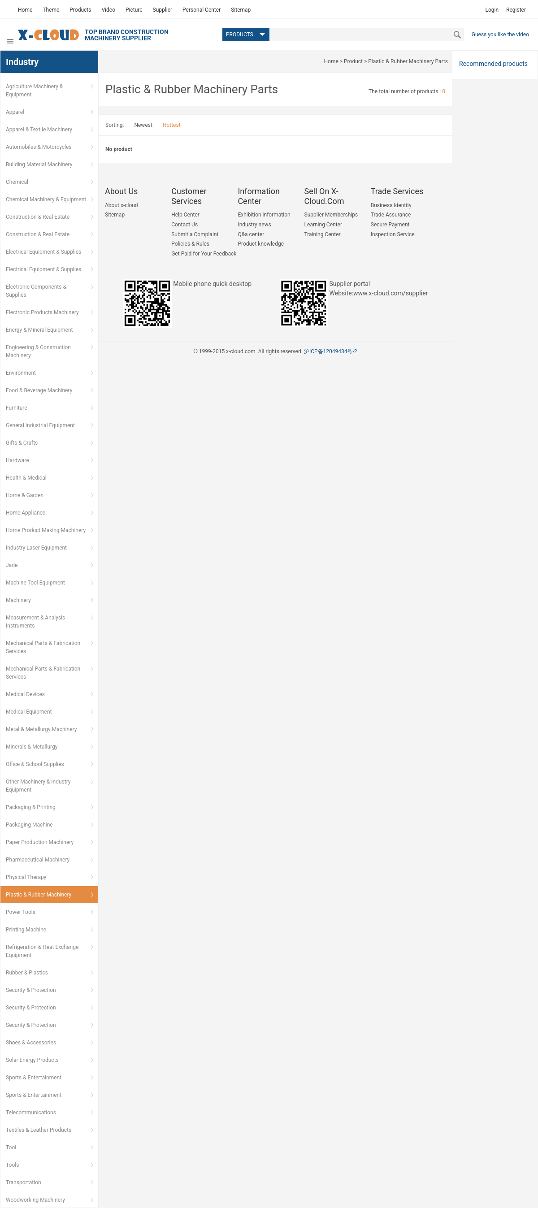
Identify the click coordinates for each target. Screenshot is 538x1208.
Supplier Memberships (331, 215)
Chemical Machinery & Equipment (46, 199)
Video (108, 10)
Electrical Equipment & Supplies (43, 252)
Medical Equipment (29, 712)
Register (516, 10)
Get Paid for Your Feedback (203, 254)
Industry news (254, 224)
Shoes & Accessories (31, 1042)
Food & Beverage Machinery (39, 390)
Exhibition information (264, 215)
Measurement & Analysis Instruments (35, 622)
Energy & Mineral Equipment (39, 330)
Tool (11, 1147)
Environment (21, 373)
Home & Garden (24, 495)
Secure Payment (390, 224)
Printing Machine (26, 930)
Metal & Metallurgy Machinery (41, 729)
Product (353, 61)
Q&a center (251, 234)
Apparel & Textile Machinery (39, 129)
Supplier (162, 10)
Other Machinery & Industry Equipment (38, 786)
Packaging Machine (29, 825)
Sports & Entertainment (33, 1077)
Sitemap (241, 10)
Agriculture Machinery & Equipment (34, 90)
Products (80, 10)
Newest (143, 125)
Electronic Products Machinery (42, 312)
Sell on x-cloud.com (324, 196)
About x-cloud (121, 205)
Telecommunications (31, 1112)
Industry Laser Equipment (36, 548)
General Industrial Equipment (40, 425)
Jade (11, 565)
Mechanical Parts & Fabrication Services (43, 647)
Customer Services (188, 196)
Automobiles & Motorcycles (39, 147)
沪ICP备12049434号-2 (330, 351)
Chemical (17, 182)
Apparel (15, 112)
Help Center (185, 215)
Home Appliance (25, 513)
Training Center (322, 234)
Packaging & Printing (31, 807)
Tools (12, 1165)
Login (492, 10)
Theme (51, 10)
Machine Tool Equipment (35, 583)
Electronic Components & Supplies (36, 291)
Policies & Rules (190, 244)
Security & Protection (31, 990)
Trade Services (397, 191)
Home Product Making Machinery (46, 530)
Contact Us (184, 224)
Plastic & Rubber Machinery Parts (408, 61)
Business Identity (391, 205)
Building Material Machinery (39, 164)
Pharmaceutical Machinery (37, 860)
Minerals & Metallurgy (31, 747)
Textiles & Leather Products (38, 1130)
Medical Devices (25, 694)
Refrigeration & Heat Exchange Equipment (42, 951)
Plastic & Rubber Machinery (38, 895)
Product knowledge (261, 244)
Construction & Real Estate (37, 217)
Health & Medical (26, 478)
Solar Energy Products (32, 1060)
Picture (134, 10)
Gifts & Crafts (22, 443)
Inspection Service (393, 234)
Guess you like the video (500, 34)
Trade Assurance (391, 215)
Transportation (23, 1182)
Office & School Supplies (35, 764)
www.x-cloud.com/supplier (390, 293)
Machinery (18, 600)
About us (121, 191)
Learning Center (323, 224)
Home (25, 10)
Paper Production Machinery (40, 842)
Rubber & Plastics (27, 973)
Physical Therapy (26, 877)
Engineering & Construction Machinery (38, 351)
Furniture (16, 408)
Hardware (17, 460)
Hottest (172, 125)
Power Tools (20, 912)
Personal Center (201, 10)
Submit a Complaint (194, 234)
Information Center (259, 196)
